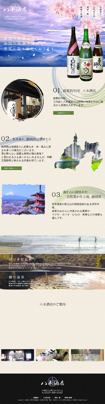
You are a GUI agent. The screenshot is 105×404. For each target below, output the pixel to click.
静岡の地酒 (68, 397)
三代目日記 (46, 397)
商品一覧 (57, 397)
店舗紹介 (36, 397)
